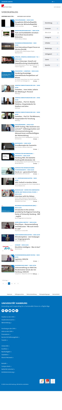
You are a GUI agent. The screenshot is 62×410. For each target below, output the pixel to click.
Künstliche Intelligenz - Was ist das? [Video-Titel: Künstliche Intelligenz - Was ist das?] (27, 247)
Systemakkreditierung (58, 380)
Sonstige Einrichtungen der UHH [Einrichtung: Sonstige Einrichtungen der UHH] (25, 85)
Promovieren (5, 334)
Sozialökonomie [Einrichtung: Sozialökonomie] (20, 20)
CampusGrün (18, 273)
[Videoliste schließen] (36, 67)
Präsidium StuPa (18, 261)
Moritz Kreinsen (18, 249)
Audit (46, 380)
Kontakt (3, 363)
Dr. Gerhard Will (24, 230)
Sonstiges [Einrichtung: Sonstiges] (27, 71)
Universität (4, 346)
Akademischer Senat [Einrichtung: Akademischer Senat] (21, 265)
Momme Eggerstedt (19, 218)
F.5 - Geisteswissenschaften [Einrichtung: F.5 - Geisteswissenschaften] (23, 178)
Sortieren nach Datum (24, 16)
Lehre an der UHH (6, 331)
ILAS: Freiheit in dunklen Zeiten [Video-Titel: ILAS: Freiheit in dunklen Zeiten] (26, 182)
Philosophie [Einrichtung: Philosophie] (19, 71)
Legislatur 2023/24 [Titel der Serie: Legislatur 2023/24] (21, 259)
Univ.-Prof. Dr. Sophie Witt (33, 79)
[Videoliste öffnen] (36, 26)
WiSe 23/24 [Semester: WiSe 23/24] (30, 20)
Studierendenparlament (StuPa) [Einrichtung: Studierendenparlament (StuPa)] (25, 255)
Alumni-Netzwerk (6, 357)
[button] (52, 2)
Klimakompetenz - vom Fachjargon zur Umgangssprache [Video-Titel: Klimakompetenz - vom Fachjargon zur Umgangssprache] (27, 238)
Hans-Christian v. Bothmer (21, 147)
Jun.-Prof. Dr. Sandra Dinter (21, 79)
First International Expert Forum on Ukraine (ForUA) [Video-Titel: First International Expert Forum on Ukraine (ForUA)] (27, 48)
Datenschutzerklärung (32, 294)
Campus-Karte (5, 366)
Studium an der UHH (7, 317)
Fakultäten (4, 355)
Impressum (9, 294)
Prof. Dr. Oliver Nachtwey (20, 184)
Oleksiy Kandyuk (26, 51)
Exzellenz (4, 349)
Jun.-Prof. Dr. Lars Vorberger (21, 81)
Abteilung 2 (17, 93)
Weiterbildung (5, 323)
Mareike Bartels (18, 173)
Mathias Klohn (18, 137)
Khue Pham (17, 230)
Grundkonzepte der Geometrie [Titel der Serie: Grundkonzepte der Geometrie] (25, 145)
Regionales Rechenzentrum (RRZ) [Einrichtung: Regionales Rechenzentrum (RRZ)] (25, 205)
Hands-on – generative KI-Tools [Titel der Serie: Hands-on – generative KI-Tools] (26, 172)
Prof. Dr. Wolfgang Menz (27, 137)
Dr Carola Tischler (30, 162)
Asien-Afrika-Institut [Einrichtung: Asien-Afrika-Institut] (21, 222)
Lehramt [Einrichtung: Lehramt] (17, 245)
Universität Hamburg (7, 1)
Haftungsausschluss (19, 294)
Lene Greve (30, 273)
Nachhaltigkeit (5, 352)
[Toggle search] (56, 1)
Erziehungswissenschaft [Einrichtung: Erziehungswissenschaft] (23, 30)
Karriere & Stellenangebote (9, 337)
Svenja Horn (24, 273)
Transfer (4, 340)
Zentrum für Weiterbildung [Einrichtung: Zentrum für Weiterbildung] (24, 153)
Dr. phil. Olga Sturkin (30, 65)
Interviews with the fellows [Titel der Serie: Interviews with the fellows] (24, 196)
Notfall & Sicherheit (7, 369)
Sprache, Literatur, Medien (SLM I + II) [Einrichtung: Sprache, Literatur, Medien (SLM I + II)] (26, 57)
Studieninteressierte (7, 320)
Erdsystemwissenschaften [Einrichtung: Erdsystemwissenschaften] (23, 235)
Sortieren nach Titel (7, 16)
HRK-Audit (52, 380)
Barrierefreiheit (56, 294)
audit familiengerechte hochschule (42, 381)
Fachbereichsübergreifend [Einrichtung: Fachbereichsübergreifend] (23, 43)
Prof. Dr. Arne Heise (19, 26)
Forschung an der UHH (8, 329)
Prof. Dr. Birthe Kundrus (20, 65)
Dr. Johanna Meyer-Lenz (20, 162)
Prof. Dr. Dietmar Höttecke (21, 39)
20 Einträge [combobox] (5, 280)
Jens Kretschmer (27, 218)
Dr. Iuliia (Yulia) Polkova (20, 241)
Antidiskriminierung (7, 372)
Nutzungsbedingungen (44, 294)
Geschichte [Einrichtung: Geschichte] (18, 156)
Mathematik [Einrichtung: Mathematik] (19, 143)
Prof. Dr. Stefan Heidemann (21, 198)
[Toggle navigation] (60, 1)
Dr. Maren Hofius (19, 51)
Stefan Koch (29, 147)
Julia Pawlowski (26, 173)
